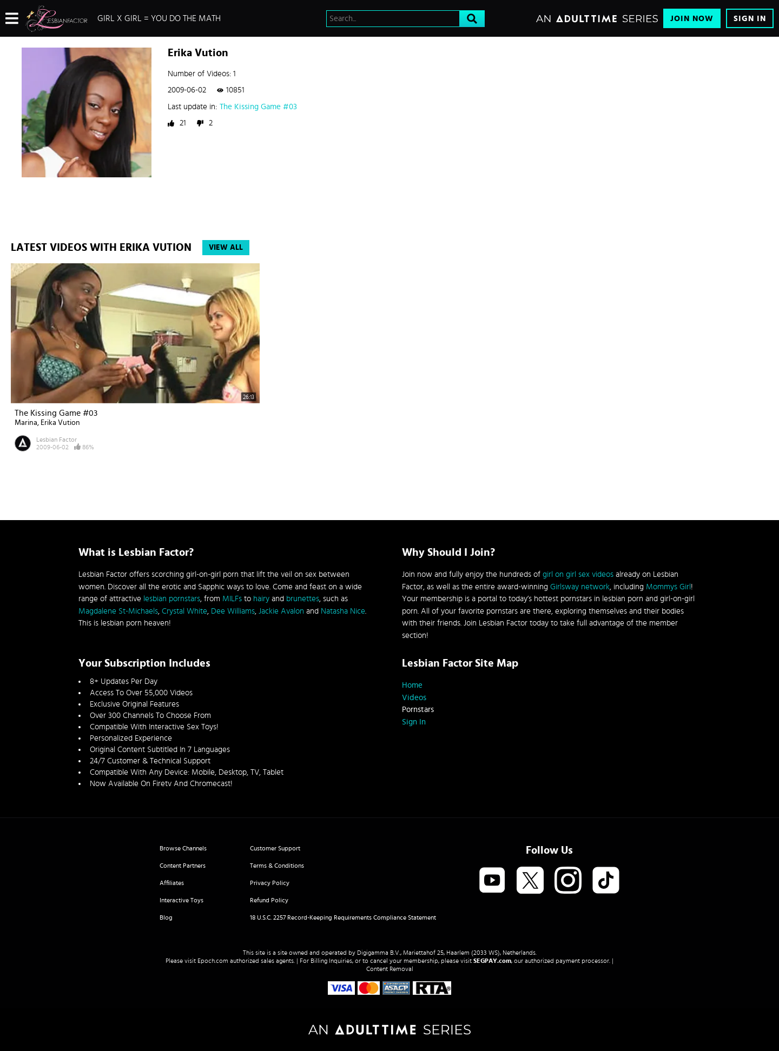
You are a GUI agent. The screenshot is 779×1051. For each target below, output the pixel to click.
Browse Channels (183, 848)
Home (412, 685)
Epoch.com (212, 960)
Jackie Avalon (281, 611)
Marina (26, 423)
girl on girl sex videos (578, 574)
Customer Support (275, 848)
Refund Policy (269, 900)
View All (226, 247)
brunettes (302, 599)
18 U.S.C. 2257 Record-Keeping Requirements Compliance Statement (343, 917)
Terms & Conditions (277, 865)
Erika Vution (60, 423)
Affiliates (172, 883)
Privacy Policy (269, 883)
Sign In (750, 19)
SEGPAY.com (492, 960)
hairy (261, 599)
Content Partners (183, 865)
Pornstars (418, 710)
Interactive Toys (181, 900)
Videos (414, 698)
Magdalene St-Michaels (118, 611)
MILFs (232, 599)
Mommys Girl (668, 587)
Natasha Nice (343, 611)
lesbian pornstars (171, 599)
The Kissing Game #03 (258, 107)
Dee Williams (233, 611)
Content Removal (389, 969)
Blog (166, 917)
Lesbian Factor (56, 439)
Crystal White (184, 611)
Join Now (692, 19)
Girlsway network (580, 587)
